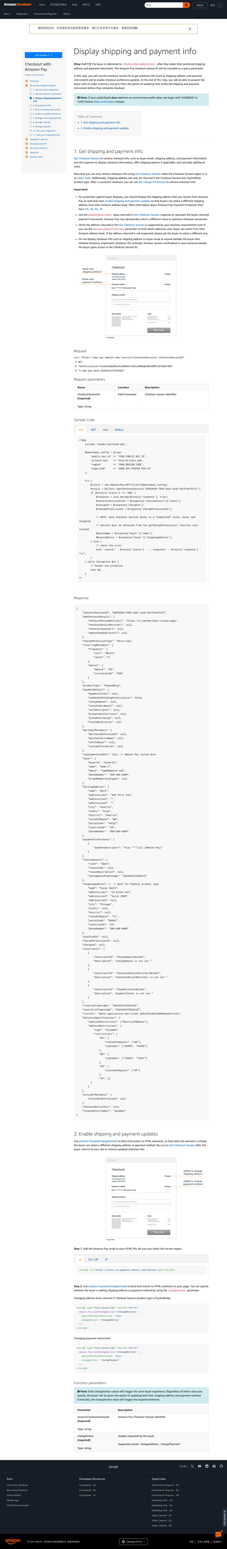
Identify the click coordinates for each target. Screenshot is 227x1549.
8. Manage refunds (41, 122)
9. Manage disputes (42, 126)
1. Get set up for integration (46, 89)
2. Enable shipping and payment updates (105, 128)
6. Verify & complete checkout (47, 113)
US (87, 209)
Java (105, 429)
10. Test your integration (44, 130)
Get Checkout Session (87, 158)
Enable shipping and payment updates (127, 201)
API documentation (38, 148)
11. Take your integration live (46, 134)
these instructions (104, 101)
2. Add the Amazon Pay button (47, 93)
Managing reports (38, 143)
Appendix (34, 152)
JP (101, 209)
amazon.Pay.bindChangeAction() (98, 1141)
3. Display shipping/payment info (47, 100)
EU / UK (93, 1259)
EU (96, 209)
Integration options (38, 139)
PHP (80, 429)
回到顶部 (113, 1466)
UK (91, 209)
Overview (34, 81)
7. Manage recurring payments (47, 118)
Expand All (39, 75)
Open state (83, 178)
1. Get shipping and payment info (100, 122)
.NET (93, 429)
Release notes (36, 156)
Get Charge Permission (152, 182)
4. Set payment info (42, 105)
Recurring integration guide (42, 85)
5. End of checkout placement (47, 109)
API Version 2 (42, 55)
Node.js (119, 429)
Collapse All (29, 75)
